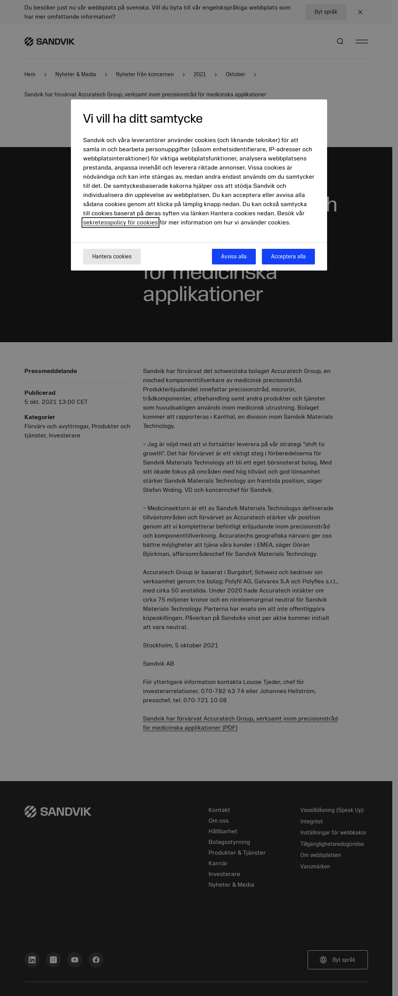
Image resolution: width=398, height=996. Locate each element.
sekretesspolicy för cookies (120, 222)
